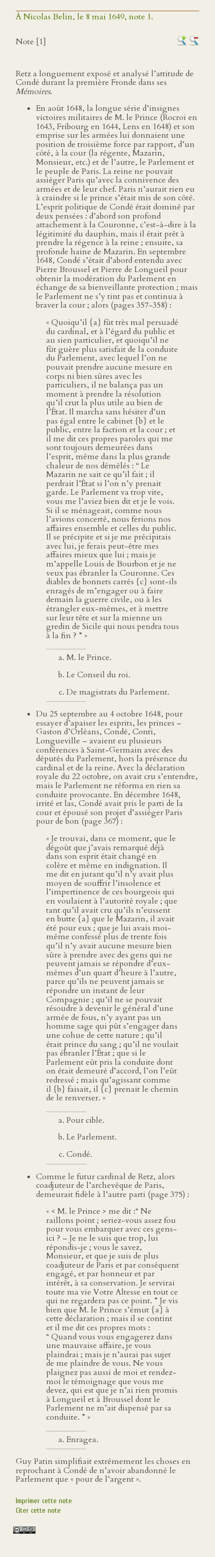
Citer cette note (38, 1510)
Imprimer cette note (44, 1500)
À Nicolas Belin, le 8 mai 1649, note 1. (84, 16)
